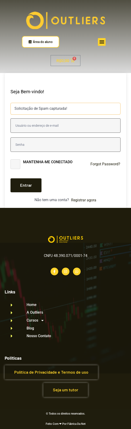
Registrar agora (83, 200)
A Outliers (35, 312)
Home (32, 305)
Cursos (35, 320)
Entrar (26, 185)
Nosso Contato (39, 336)
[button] (102, 42)
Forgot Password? (105, 164)
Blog (30, 328)
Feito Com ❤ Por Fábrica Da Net (66, 424)
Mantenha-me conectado (47, 162)
